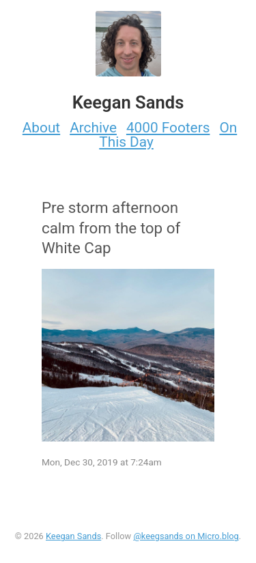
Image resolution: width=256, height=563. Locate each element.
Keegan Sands (73, 536)
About (41, 127)
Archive (93, 127)
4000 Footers (168, 127)
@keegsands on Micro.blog (185, 536)
